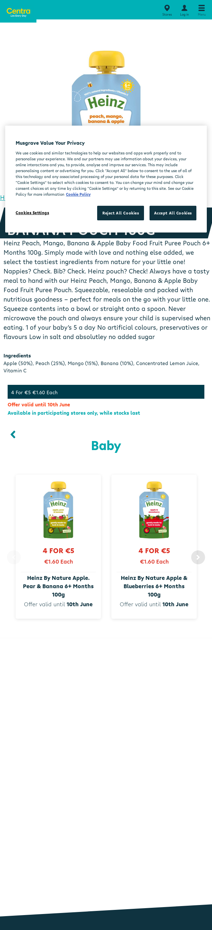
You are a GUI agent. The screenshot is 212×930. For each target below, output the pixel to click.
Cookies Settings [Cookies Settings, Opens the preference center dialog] (32, 212)
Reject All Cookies (120, 212)
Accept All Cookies (173, 212)
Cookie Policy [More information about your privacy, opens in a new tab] (78, 194)
